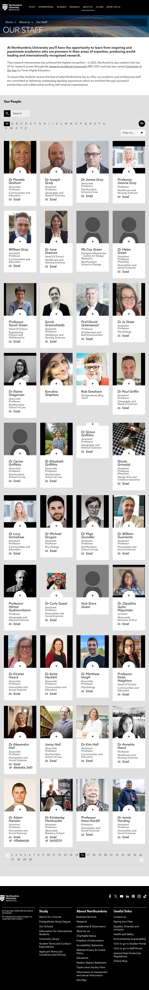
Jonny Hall (53, 744)
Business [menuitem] (61, 7)
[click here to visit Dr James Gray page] (92, 157)
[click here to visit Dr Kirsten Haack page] (20, 651)
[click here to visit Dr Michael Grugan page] (56, 511)
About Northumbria (92, 911)
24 (128, 855)
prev (7, 855)
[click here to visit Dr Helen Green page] (129, 227)
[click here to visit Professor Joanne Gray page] (129, 157)
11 (54, 855)
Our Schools (46, 927)
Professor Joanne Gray (127, 181)
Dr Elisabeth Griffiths (54, 463)
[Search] (20, 113)
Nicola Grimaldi (124, 463)
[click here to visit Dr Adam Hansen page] (20, 795)
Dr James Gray (92, 180)
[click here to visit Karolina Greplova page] (56, 369)
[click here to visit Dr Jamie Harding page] (129, 795)
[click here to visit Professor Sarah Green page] (20, 299)
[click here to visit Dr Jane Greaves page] (56, 227)
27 (12, 859)
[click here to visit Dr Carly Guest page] (56, 581)
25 (134, 855)
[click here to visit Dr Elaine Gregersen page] (20, 369)
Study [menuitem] (32, 7)
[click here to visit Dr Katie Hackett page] (56, 651)
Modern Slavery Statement (91, 963)
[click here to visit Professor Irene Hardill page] (92, 795)
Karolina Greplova (52, 393)
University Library (49, 939)
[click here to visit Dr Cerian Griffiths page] (20, 439)
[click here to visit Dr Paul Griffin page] (129, 369)
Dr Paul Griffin (128, 391)
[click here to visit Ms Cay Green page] (92, 227)
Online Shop (120, 961)
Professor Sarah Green (18, 324)
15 (76, 855)
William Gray (18, 249)
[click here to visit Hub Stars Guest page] (92, 581)
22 (117, 855)
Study (43, 911)
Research (82, 922)
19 (99, 855)
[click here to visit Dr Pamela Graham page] (20, 157)
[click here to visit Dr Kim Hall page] (92, 722)
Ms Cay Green (91, 249)
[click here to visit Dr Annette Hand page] (129, 722)
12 (59, 855)
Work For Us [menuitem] (113, 7)
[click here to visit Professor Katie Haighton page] (129, 651)
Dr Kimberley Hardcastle (55, 819)
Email (17, 199)
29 (24, 859)
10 (48, 855)
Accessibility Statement (90, 945)
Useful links (123, 911)
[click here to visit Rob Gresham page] (92, 369)
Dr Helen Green (124, 251)
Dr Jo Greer (126, 322)
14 (70, 855)
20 (105, 855)
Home (9, 22)
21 (111, 855)
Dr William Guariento (125, 536)
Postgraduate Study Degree (54, 922)
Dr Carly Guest (56, 603)
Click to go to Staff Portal (128, 948)
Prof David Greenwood (90, 324)
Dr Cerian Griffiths (16, 463)
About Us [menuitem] (88, 7)
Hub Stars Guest (88, 605)
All (6, 124)
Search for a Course (50, 917)
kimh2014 (56, 840)
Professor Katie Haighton (125, 677)
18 (93, 855)
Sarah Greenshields (55, 324)
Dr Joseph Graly (52, 181)
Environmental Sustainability (130, 939)
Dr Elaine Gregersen (16, 393)
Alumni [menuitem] (99, 7)
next (141, 859)
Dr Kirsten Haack (16, 676)
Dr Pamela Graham (17, 181)
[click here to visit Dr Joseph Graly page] (56, 157)
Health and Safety (124, 934)
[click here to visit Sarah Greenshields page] (56, 299)
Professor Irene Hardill (90, 819)
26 (140, 855)
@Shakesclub (21, 840)
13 (65, 855)
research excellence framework (68, 66)
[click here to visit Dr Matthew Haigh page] (92, 651)
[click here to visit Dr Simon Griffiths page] (92, 424)
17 (88, 855)
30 (30, 859)
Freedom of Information (90, 941)
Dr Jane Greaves (51, 251)
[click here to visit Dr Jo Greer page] (129, 299)
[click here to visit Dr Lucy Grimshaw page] (20, 511)
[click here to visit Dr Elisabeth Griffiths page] (56, 439)
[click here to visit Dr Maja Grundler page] (92, 511)
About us (24, 22)
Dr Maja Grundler (88, 536)
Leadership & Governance (91, 927)
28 (18, 859)
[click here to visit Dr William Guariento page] (129, 511)
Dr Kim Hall (89, 744)
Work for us (83, 931)
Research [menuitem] (75, 7)
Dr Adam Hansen (15, 819)
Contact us (120, 917)
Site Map (81, 980)
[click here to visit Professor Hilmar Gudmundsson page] (20, 581)
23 (122, 855)
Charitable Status (86, 936)
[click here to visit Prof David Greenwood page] (92, 299)
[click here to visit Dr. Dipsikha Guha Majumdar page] (129, 581)
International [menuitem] (46, 7)
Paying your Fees (123, 922)
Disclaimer (83, 958)
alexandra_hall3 (23, 767)
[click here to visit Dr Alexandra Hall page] (20, 722)
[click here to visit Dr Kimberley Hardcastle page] (56, 795)
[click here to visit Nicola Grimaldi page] (129, 439)
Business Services (86, 917)
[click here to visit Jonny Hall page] (56, 722)
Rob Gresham (91, 391)
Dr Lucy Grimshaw (16, 536)
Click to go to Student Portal (130, 944)
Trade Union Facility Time (91, 967)
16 (82, 855)
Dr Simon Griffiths (88, 434)
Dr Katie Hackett (51, 676)
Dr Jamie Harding (124, 819)
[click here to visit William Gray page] (20, 227)
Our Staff (41, 22)
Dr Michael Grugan (53, 536)
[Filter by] (133, 133)
